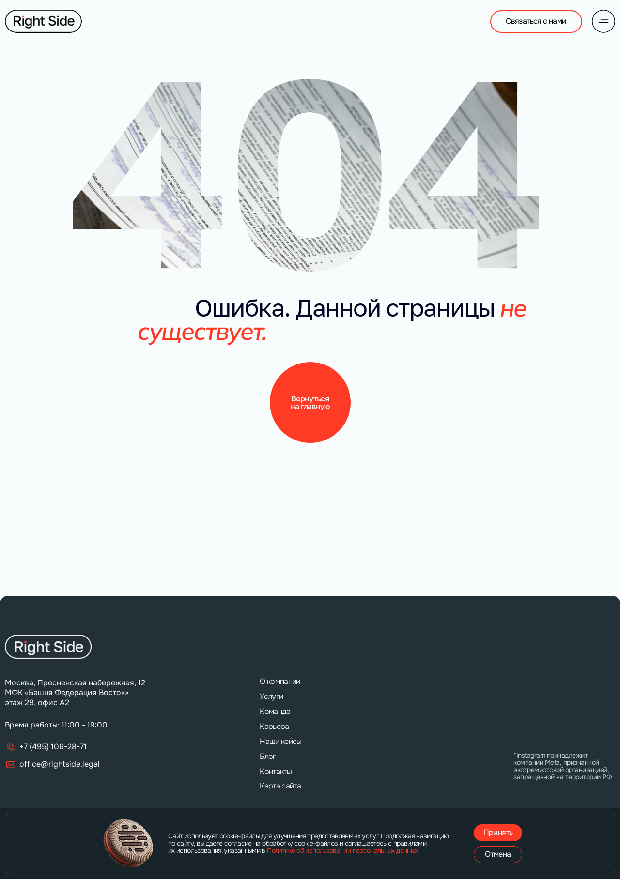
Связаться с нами (536, 21)
